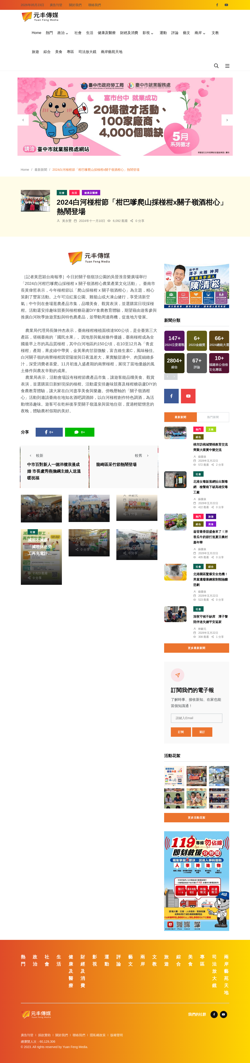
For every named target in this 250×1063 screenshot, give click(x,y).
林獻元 (133, 495)
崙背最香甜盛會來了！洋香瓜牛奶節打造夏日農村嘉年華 (210, 537)
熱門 (49, 33)
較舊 (143, 455)
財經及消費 (129, 33)
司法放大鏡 (87, 52)
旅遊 (35, 52)
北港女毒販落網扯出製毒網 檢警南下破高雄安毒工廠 (210, 487)
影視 (146, 33)
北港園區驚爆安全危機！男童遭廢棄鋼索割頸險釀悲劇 (210, 579)
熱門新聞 (213, 417)
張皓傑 (37, 497)
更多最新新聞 (196, 648)
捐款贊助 (44, 1035)
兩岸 (198, 33)
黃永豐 (67, 221)
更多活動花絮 (196, 817)
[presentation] (23, 120)
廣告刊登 (56, 5)
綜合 (47, 52)
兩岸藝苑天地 (111, 52)
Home (36, 33)
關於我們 (75, 5)
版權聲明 (116, 1035)
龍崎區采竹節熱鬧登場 (116, 464)
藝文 (186, 33)
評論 (174, 33)
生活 (89, 33)
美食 (58, 52)
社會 (78, 33)
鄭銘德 (85, 496)
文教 (215, 33)
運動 (163, 33)
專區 (70, 52)
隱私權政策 (98, 1035)
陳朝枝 (85, 531)
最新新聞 (41, 169)
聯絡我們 (94, 5)
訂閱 (181, 732)
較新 (35, 455)
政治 (61, 33)
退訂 (202, 732)
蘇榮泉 (202, 456)
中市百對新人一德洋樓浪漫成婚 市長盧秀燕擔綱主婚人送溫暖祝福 (54, 471)
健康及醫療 (107, 33)
